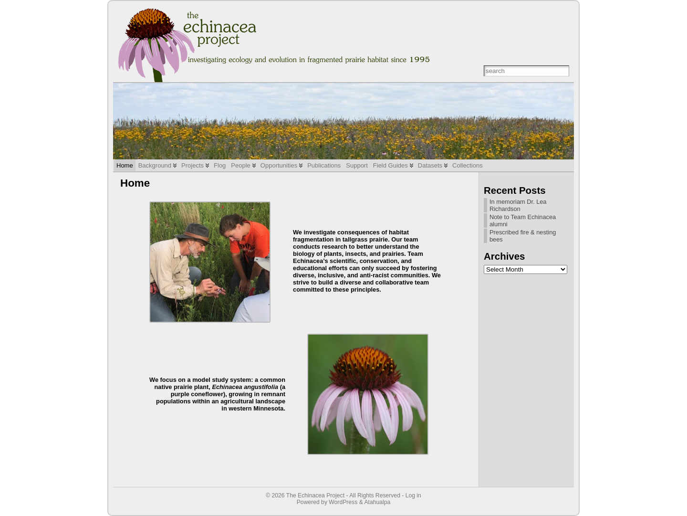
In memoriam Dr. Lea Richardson (517, 205)
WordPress (343, 502)
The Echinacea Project (315, 495)
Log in (413, 495)
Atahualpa (377, 502)
